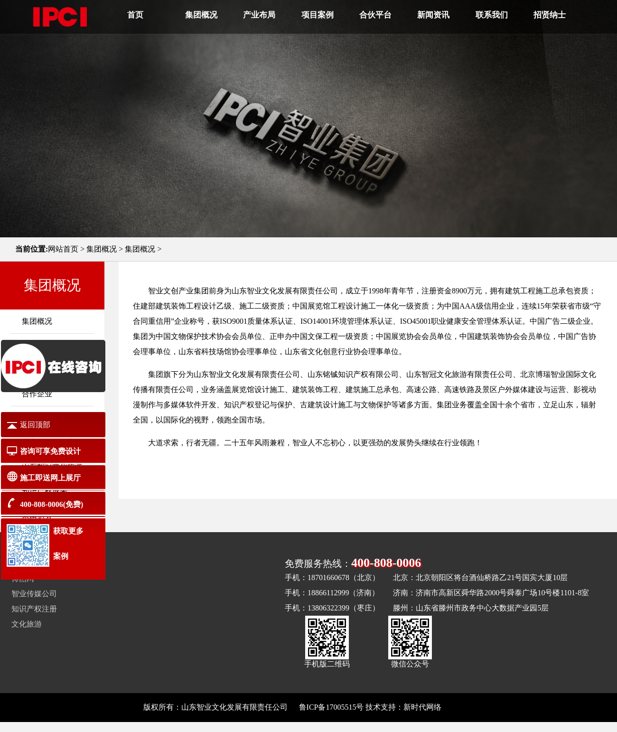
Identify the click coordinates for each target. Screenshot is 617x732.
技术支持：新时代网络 (403, 707)
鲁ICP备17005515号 (331, 707)
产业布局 (259, 14)
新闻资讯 (433, 14)
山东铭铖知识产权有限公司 (353, 374)
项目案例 (317, 14)
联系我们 (492, 14)
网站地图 (458, 707)
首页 (135, 14)
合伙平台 (375, 14)
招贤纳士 (549, 14)
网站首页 (63, 249)
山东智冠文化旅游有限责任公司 (459, 374)
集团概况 (201, 14)
